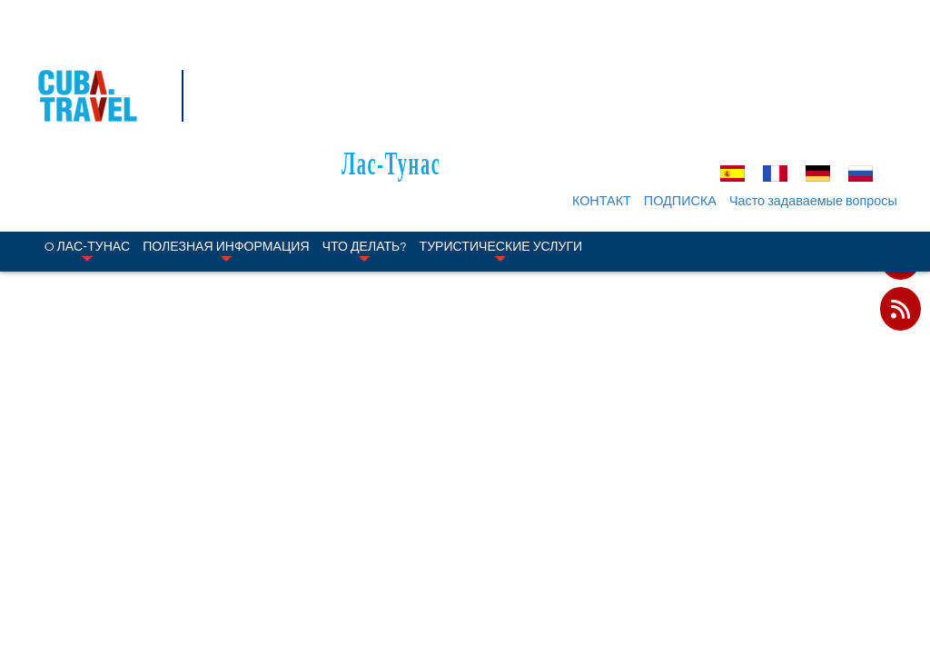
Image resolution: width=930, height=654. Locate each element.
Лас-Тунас (479, 56)
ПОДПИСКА (685, 94)
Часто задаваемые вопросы (819, 94)
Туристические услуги (501, 143)
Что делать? (364, 143)
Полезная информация (226, 143)
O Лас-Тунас (87, 143)
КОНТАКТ (607, 94)
